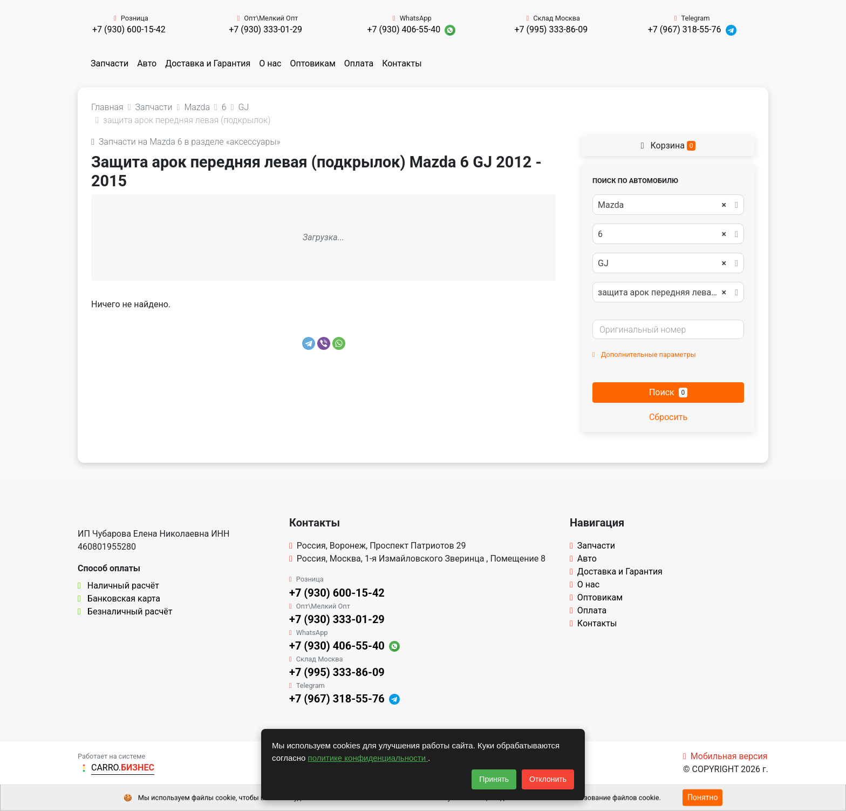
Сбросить (668, 417)
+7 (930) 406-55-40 (403, 29)
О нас (270, 63)
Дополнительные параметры (644, 354)
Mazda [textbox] (662, 205)
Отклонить (548, 779)
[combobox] (668, 204)
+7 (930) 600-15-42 (129, 29)
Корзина (668, 145)
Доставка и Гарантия (207, 63)
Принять (494, 779)
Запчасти (109, 63)
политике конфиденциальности (368, 757)
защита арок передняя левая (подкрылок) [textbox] (667, 292)
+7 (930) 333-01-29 (265, 29)
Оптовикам (312, 63)
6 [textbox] (662, 234)
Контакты (401, 63)
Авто (146, 63)
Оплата (358, 63)
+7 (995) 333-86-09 (551, 29)
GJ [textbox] (662, 263)
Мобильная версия (725, 756)
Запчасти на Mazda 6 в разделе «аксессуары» (186, 142)
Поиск (668, 392)
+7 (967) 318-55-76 (684, 29)
